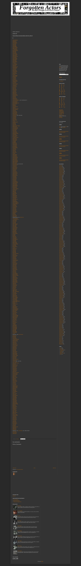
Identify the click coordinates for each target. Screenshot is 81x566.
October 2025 (61, 172)
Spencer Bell (14, 152)
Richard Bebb (15, 129)
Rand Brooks (15, 348)
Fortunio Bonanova (15, 253)
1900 (60, 131)
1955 (67, 155)
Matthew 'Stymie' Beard (16, 125)
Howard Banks (15, 67)
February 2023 (61, 204)
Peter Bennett (15, 168)
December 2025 (61, 170)
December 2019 (61, 243)
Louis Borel (14, 270)
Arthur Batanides (15, 109)
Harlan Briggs (15, 328)
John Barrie (14, 91)
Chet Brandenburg (15, 308)
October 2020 (61, 232)
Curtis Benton (15, 178)
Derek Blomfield (15, 233)
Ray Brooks (14, 349)
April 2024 (60, 191)
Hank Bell (14, 150)
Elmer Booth (14, 265)
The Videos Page (61, 113)
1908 (63, 132)
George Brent (15, 318)
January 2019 (61, 254)
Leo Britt (14, 333)
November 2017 (61, 269)
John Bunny (14, 394)
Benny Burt (14, 413)
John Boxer (14, 286)
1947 (61, 151)
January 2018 (61, 267)
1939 (64, 146)
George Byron (15, 432)
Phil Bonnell (14, 259)
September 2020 (61, 233)
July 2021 (60, 223)
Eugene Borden (15, 269)
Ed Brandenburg (15, 309)
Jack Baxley (14, 117)
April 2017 (60, 276)
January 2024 (61, 193)
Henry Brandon (15, 312)
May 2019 (60, 250)
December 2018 (61, 255)
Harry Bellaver (15, 155)
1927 (61, 141)
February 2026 (61, 168)
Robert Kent (22, 217)
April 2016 (60, 289)
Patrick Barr (14, 88)
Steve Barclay (15, 73)
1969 (64, 160)
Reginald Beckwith (15, 133)
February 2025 (61, 181)
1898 (63, 127)
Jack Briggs (14, 329)
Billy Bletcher (15, 231)
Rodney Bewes (15, 197)
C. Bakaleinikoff (15, 49)
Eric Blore (14, 234)
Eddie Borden (15, 268)
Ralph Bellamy (15, 154)
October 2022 (61, 208)
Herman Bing (15, 205)
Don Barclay (14, 72)
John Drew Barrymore (16, 100)
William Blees (15, 229)
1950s (60, 153)
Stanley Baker (15, 55)
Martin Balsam (15, 64)
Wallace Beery (15, 139)
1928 (63, 141)
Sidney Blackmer (15, 218)
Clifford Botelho (15, 280)
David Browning (15, 373)
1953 (64, 155)
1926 (60, 141)
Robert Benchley (15, 157)
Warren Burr (14, 411)
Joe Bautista (14, 116)
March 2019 (60, 252)
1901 (61, 131)
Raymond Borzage (15, 275)
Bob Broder (14, 336)
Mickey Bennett (15, 167)
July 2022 (60, 211)
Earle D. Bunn (15, 393)
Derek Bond (14, 254)
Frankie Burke (15, 400)
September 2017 (61, 271)
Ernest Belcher (15, 146)
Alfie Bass (14, 107)
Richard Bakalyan (15, 50)
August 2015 (61, 297)
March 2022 (60, 215)
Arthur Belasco (15, 144)
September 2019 (61, 246)
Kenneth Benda (15, 158)
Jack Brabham (15, 293)
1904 (66, 131)
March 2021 (60, 227)
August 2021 (61, 222)
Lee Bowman (15, 285)
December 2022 (61, 206)
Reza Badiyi (14, 43)
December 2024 (61, 183)
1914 (66, 136)
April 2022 (60, 214)
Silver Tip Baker (15, 54)
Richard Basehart (15, 106)
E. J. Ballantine (15, 63)
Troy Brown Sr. (15, 370)
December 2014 (61, 306)
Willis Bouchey (15, 281)
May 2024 (60, 190)
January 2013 (61, 330)
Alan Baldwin (15, 57)
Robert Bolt (14, 252)
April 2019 (60, 251)
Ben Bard (14, 74)
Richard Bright (15, 331)
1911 (61, 136)
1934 (66, 145)
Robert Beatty (15, 126)
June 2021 (60, 224)
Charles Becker (15, 132)
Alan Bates (14, 110)
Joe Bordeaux (15, 267)
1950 (60, 155)
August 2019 (61, 247)
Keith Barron (14, 93)
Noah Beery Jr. (15, 138)
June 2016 (60, 287)
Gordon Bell (14, 149)
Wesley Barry (15, 98)
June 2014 (60, 312)
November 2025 (61, 171)
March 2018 (60, 265)
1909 (64, 132)
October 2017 (61, 270)
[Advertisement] (40, 23)
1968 (63, 160)
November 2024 (61, 184)
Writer (61, 354)
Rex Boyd (14, 288)
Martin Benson (15, 174)
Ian (14, 474)
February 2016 (61, 291)
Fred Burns (14, 407)
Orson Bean (14, 124)
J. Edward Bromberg (16, 339)
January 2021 (61, 229)
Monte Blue (14, 236)
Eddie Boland (15, 248)
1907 (61, 132)
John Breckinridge (15, 315)
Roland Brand (15, 307)
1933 (64, 145)
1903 (64, 131)
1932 (63, 145)
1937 (61, 146)
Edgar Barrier (15, 92)
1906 (60, 132)
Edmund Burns (15, 406)
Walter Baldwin (15, 59)
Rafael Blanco (15, 228)
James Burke (15, 401)
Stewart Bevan (15, 195)
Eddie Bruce (14, 376)
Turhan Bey (14, 198)
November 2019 (61, 244)
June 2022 (60, 212)
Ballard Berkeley (15, 185)
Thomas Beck (15, 131)
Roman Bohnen (15, 246)
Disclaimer (60, 116)
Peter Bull (14, 392)
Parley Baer (14, 44)
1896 (60, 127)
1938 (63, 146)
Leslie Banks (14, 68)
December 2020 (61, 230)
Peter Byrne (14, 429)
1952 (63, 155)
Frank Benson (15, 171)
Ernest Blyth (14, 240)
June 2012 (60, 337)
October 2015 (61, 295)
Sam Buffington (15, 391)
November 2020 (61, 231)
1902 (63, 131)
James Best (14, 190)
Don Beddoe (14, 134)
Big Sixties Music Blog (16, 500)
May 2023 (60, 201)
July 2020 (60, 235)
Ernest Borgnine (15, 273)
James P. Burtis (15, 414)
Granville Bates (15, 112)
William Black (15, 216)
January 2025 (61, 182)
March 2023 (60, 203)
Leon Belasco (15, 145)
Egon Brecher (15, 314)
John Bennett (15, 166)
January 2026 (61, 169)
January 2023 (61, 205)
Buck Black (14, 214)
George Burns (15, 408)
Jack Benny (14, 170)
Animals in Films (61, 111)
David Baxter (15, 119)
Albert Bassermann (15, 108)
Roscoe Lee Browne (16, 372)
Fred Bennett (15, 165)
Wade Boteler (15, 279)
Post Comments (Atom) (19, 469)
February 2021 (61, 228)
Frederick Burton (15, 415)
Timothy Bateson (15, 114)
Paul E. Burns (15, 410)
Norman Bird (14, 209)
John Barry (14, 97)
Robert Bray (14, 313)
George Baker (15, 53)
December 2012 (61, 331)
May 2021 (60, 225)
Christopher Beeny (15, 137)
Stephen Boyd (15, 289)
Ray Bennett (14, 169)
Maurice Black (15, 215)
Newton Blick (15, 232)
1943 (64, 150)
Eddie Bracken (15, 296)
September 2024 (61, 186)
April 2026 (60, 166)
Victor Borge (14, 272)
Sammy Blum (15, 237)
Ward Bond (14, 257)
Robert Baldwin (15, 58)
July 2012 (60, 336)
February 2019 (61, 253)
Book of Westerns (15, 499)
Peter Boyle (14, 292)
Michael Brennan (15, 316)
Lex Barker (14, 79)
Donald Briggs (15, 327)
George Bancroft (15, 66)
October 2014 (61, 308)
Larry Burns (14, 409)
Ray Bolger (14, 251)
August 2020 (61, 234)
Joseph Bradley (15, 298)
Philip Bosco (14, 276)
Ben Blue (14, 235)
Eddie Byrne (14, 428)
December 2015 (61, 293)
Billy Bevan (14, 194)
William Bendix (15, 159)
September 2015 (61, 296)
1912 (63, 136)
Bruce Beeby (15, 136)
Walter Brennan (15, 317)
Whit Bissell (14, 212)
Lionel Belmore (15, 156)
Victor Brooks (15, 352)
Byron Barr (14, 87)
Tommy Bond (15, 256)
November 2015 (61, 294)
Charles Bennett (15, 164)
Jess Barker (14, 78)
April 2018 (60, 264)
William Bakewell (15, 56)
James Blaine (15, 220)
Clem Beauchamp (15, 127)
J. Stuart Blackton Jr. (16, 219)
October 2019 (61, 245)
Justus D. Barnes (15, 83)
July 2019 (60, 248)
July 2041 (60, 165)
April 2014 (60, 314)
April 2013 (60, 327)
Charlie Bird (14, 208)
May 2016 (60, 288)
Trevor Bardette (15, 75)
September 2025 (61, 173)
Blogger (42, 561)
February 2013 (61, 329)
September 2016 (61, 284)
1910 (60, 136)
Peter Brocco (15, 335)
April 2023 (60, 202)
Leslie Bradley (15, 299)
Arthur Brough (15, 354)
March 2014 (60, 315)
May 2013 (60, 326)
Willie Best (14, 191)
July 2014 (60, 311)
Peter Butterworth (15, 426)
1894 (66, 126)
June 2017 (60, 274)
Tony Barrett (14, 90)
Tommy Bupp (15, 397)
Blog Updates (61, 109)
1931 (61, 145)
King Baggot (14, 45)
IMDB (60, 67)
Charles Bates (15, 111)
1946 (60, 151)
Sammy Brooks (15, 351)
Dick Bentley (14, 176)
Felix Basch (14, 105)
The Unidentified (61, 112)
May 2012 (60, 338)
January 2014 (61, 317)
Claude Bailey (15, 46)
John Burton (14, 416)
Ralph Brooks (15, 347)
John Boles (14, 250)
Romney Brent (15, 320)
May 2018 (60, 263)
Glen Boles (14, 249)
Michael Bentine (15, 175)
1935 (67, 145)
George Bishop (15, 211)
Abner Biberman (15, 199)
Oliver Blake (14, 225)
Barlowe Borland (15, 274)
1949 (64, 151)
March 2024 (60, 192)
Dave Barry (14, 96)
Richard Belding (15, 147)
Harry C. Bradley (15, 297)
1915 (67, 136)
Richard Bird (14, 210)
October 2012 (61, 333)
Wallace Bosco (15, 277)
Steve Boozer (15, 266)
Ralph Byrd (14, 427)
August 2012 (61, 335)
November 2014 (61, 307)
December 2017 (61, 268)
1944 (66, 150)
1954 (66, 155)
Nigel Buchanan (15, 387)
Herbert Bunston (15, 395)
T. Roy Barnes (15, 84)
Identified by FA (61, 110)
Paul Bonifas (14, 258)
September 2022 (61, 209)
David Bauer (14, 115)
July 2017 (60, 273)
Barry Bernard (15, 186)
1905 (67, 131)
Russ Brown (14, 367)
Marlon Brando (15, 310)
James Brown (15, 360)
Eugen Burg (14, 399)
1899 (64, 127)
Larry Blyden (14, 238)
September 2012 (61, 334)
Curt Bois (14, 247)
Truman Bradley (15, 300)
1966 (60, 160)
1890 (60, 126)
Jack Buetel (14, 390)
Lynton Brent (14, 319)
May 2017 (60, 275)
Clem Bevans (15, 196)
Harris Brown (15, 357)
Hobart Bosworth (15, 278)
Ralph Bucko (14, 389)
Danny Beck (14, 130)
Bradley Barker (15, 76)
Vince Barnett (15, 86)
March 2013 (60, 328)
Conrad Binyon (15, 206)
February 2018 (61, 266)
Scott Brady (14, 305)
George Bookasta (15, 260)
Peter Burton (14, 418)
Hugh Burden (15, 398)
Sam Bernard (15, 189)
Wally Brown (14, 371)
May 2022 (60, 213)
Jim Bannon (14, 69)
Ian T (15, 473)
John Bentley (15, 177)
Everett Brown (15, 356)
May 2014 (60, 313)
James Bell (14, 151)
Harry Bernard (15, 187)
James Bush (14, 421)
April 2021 (60, 226)
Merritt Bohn (14, 245)
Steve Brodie (15, 338)
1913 (64, 136)
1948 (63, 151)
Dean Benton (15, 179)
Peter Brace (14, 294)
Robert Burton (15, 419)
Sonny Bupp (14, 396)
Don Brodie (14, 337)
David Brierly (14, 325)
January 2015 (61, 305)
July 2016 (60, 286)
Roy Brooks (14, 350)
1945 (67, 150)
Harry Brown (14, 358)
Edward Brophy (15, 353)
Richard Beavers (15, 128)
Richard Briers (15, 326)
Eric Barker (14, 77)
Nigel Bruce (14, 379)
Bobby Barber (15, 70)
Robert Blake (15, 226)
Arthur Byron (14, 431)
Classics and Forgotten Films (17, 501)
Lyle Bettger (14, 192)
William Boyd (15, 290)
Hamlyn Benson (15, 173)
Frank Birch (14, 207)
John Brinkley (15, 332)
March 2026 (60, 167)
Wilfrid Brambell (15, 306)
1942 (63, 150)
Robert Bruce (15, 380)
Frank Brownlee (15, 374)
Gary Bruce (14, 378)
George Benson (15, 172)
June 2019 (60, 249)
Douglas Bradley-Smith (16, 301)
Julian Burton (15, 417)
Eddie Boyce (14, 287)
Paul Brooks (14, 346)
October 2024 (61, 185)
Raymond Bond (15, 255)
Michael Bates (15, 113)
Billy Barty (14, 104)
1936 (60, 146)
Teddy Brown (15, 369)
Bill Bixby (14, 213)
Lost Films (60, 114)
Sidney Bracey (15, 295)
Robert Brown (15, 366)
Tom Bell (14, 153)
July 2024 (60, 188)
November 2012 (61, 332)
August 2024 (61, 187)
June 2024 (60, 189)
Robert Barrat (15, 89)
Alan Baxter (14, 118)
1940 (60, 150)
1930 (60, 145)
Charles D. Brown (15, 355)
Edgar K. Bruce (15, 377)
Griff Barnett (14, 85)
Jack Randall (20, 430)
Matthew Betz (15, 193)
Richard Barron (15, 94)
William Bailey (15, 48)
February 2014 (61, 316)
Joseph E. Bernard (15, 188)
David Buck (14, 388)
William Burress (15, 412)
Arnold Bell (14, 148)
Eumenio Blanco (15, 227)
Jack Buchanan (15, 386)
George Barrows (15, 95)
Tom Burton (14, 420)
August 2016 (61, 285)
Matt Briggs (14, 330)
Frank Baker (14, 52)
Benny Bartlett (15, 103)
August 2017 (61, 272)
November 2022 (61, 207)
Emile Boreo (14, 271)
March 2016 (60, 290)
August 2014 (61, 310)
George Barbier (15, 71)
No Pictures (60, 117)
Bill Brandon (14, 311)
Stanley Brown (15, 368)
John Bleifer (14, 230)
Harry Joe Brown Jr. (16, 359)
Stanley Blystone (15, 239)
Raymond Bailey (15, 47)
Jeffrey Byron (15, 433)
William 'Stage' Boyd (16, 291)
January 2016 (61, 292)
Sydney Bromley (15, 340)
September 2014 (61, 309)
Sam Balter (14, 65)
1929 (64, 141)
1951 (61, 155)
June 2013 (60, 325)
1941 (61, 150)
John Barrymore (15, 99)
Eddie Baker (14, 51)
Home (60, 77)
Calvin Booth (14, 264)
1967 (61, 160)
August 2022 (61, 210)
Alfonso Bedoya (15, 135)
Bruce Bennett (21, 334)
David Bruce (14, 375)
